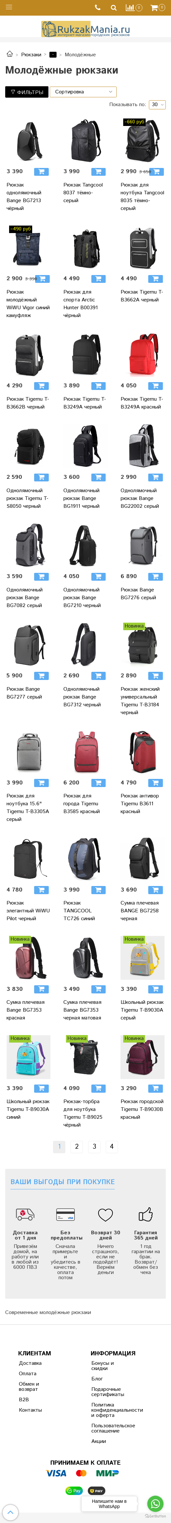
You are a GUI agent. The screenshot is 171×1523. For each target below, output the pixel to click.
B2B (24, 1400)
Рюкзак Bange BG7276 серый (138, 594)
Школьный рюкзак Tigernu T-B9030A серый (142, 1010)
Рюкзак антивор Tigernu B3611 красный (140, 803)
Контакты (30, 1410)
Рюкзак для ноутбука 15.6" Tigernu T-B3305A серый (28, 807)
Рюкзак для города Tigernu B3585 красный (81, 803)
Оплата (27, 1374)
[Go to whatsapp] (155, 1504)
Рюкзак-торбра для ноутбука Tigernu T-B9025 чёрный (82, 1113)
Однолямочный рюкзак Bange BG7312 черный (82, 697)
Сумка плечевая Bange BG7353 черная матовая (82, 1010)
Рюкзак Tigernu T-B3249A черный (84, 403)
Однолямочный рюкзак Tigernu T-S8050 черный (27, 498)
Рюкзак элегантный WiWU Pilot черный (28, 910)
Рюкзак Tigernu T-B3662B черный (28, 403)
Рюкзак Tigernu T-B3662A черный (142, 296)
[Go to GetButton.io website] (155, 1516)
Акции (98, 1441)
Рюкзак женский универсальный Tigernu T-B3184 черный (140, 700)
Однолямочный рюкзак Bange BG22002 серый (140, 498)
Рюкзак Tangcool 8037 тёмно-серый (83, 192)
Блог (97, 1379)
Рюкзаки (31, 55)
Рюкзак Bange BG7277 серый (24, 693)
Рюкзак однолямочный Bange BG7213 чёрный (24, 196)
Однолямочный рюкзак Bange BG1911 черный (81, 498)
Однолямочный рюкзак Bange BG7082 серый (25, 597)
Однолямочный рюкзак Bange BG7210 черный (82, 597)
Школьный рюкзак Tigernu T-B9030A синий (28, 1109)
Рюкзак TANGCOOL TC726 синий (79, 910)
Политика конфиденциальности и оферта (107, 1410)
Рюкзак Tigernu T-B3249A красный (142, 403)
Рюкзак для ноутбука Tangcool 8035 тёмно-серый (142, 196)
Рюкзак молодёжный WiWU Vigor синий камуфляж (28, 303)
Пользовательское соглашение (107, 1428)
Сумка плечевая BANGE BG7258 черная (140, 910)
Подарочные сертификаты (107, 1392)
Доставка (30, 1363)
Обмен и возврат (29, 1386)
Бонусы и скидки (102, 1366)
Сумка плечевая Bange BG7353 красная (26, 1010)
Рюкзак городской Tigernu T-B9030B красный (142, 1109)
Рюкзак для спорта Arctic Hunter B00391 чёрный (80, 303)
